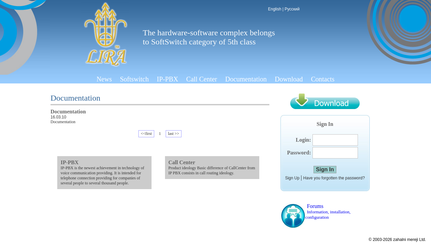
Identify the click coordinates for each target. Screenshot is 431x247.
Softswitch (134, 79)
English (274, 9)
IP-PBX (167, 79)
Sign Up (292, 178)
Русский (292, 9)
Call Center (201, 79)
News (104, 79)
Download (289, 79)
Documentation (246, 79)
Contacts (322, 79)
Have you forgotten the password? (334, 178)
